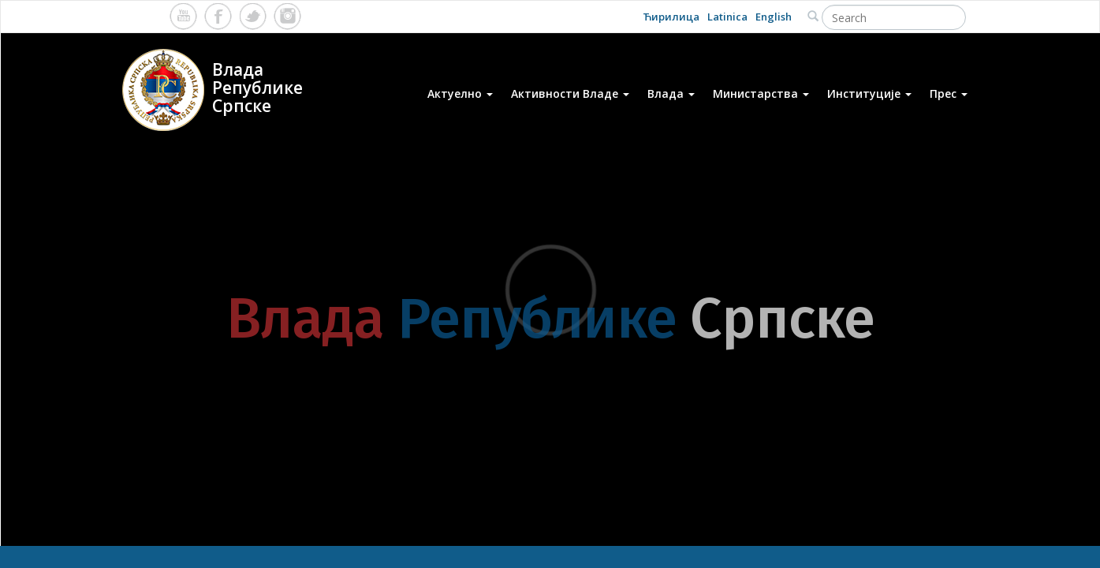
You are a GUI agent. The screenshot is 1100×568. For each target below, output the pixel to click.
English (773, 16)
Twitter (253, 16)
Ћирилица (671, 16)
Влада (671, 93)
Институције (869, 93)
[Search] (894, 17)
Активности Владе (570, 93)
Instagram (287, 16)
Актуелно (460, 93)
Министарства (761, 93)
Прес (949, 93)
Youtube (183, 16)
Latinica (727, 16)
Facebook (218, 16)
